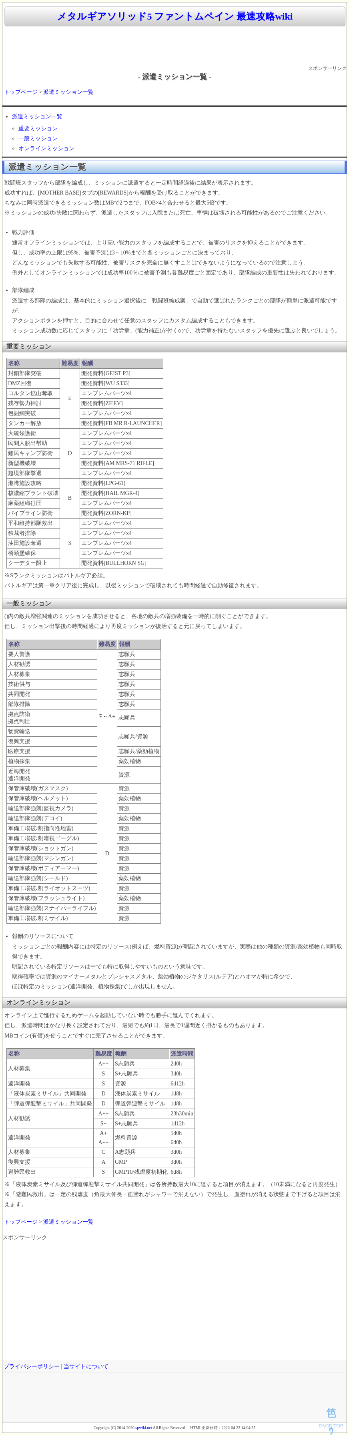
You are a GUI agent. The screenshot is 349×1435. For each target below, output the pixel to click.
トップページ (21, 92)
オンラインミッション (46, 148)
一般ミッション (38, 138)
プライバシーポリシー (32, 1366)
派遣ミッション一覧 (68, 92)
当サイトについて (86, 1366)
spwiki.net (143, 1427)
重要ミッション (38, 128)
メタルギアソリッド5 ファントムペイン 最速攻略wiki (175, 16)
